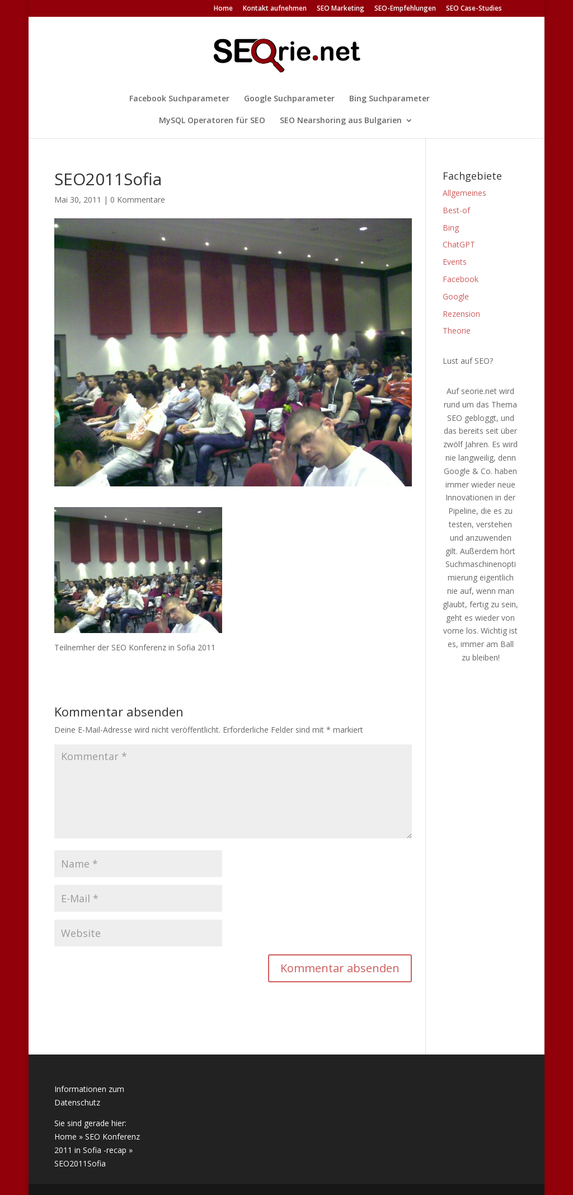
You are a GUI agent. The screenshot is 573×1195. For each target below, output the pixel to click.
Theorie (457, 330)
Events (455, 261)
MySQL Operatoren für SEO (212, 120)
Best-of (456, 210)
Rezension (461, 313)
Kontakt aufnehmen (275, 9)
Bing (451, 227)
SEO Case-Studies (474, 9)
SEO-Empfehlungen (405, 9)
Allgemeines (464, 193)
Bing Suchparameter (389, 99)
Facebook (460, 279)
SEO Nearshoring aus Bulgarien (341, 120)
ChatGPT (459, 244)
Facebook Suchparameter (179, 99)
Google (456, 296)
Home (223, 9)
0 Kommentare (137, 199)
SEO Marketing (340, 9)
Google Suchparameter (289, 99)
